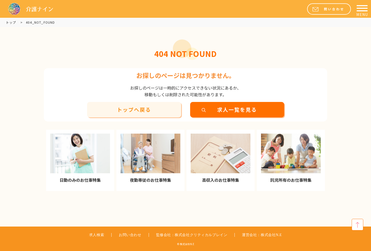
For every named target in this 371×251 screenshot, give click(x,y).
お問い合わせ (130, 235)
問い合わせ (334, 9)
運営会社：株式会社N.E (262, 235)
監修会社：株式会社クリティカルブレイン (191, 235)
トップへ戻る (134, 109)
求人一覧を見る (237, 109)
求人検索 (96, 235)
